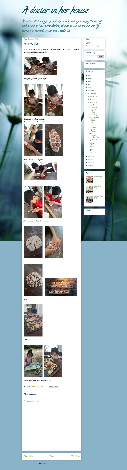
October (92, 100)
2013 (89, 163)
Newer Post (28, 456)
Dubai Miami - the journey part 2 (98, 178)
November (92, 97)
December (92, 93)
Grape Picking (93, 105)
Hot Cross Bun (93, 140)
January (92, 153)
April (91, 150)
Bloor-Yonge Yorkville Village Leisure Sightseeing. (93, 111)
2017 (89, 88)
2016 (89, 91)
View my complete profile (92, 46)
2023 (90, 76)
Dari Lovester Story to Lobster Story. (94, 135)
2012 (89, 166)
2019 (89, 82)
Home (52, 456)
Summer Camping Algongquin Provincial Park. (94, 119)
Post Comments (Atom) (56, 463)
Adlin (89, 43)
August (92, 144)
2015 (89, 157)
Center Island (93, 125)
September (93, 103)
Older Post (74, 456)
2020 (89, 79)
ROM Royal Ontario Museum (92, 129)
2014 (89, 160)
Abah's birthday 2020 (98, 197)
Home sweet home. (97, 187)
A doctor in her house (54, 11)
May (91, 147)
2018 (89, 85)
